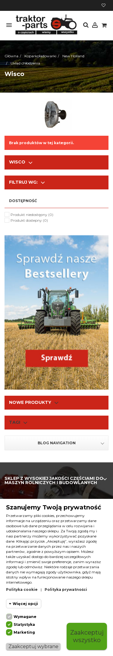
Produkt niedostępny (32, 214)
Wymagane (25, 616)
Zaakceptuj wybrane (33, 646)
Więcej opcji (25, 603)
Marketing (24, 632)
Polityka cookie (22, 589)
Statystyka (24, 624)
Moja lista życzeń (103, 5)
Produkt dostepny (29, 220)
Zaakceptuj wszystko (87, 636)
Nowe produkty (30, 402)
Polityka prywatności (66, 589)
